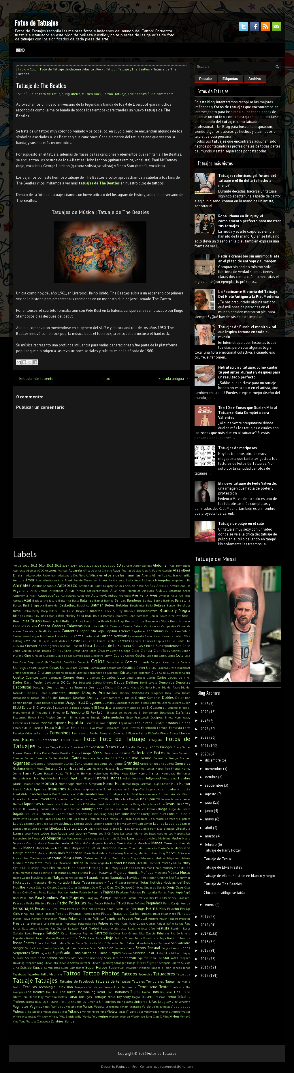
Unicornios (107, 1001)
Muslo (185, 872)
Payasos (19, 903)
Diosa (176, 693)
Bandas (120, 600)
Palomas (135, 892)
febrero (211, 844)
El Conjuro (86, 708)
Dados (18, 682)
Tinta (155, 992)
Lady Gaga (41, 824)
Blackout (129, 611)
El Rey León (95, 712)
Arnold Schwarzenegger (92, 591)
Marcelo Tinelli (127, 848)
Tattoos (129, 974)
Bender (171, 605)
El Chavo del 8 (43, 707)
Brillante (68, 621)
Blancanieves (147, 611)
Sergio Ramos (170, 948)
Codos (171, 656)
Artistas (161, 590)
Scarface (83, 948)
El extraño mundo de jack (129, 708)
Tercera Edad (111, 987)
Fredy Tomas (182, 747)
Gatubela (89, 758)
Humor (184, 783)
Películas (77, 903)
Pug (94, 923)
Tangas (177, 968)
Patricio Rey (146, 898)
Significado (61, 952)
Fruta (55, 753)
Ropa (163, 938)
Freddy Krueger (160, 747)
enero (209, 904)
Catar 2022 (182, 636)
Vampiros (58, 1006)
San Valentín (181, 943)
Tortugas (85, 996)
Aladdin (167, 570)
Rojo (109, 938)
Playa (26, 919)
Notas (144, 882)
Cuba (162, 673)
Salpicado (90, 943)
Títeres (17, 997)
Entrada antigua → (174, 378)
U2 (84, 1002)
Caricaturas (155, 631)
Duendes (108, 703)
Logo (54, 833)
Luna (131, 838)
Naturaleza (118, 877)
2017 (65, 565)
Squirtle (143, 958)
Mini (52, 867)
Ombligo (138, 887)
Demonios (166, 682)
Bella (149, 605)
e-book (145, 703)
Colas (23, 662)
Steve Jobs (51, 963)
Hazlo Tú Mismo (67, 773)
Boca (80, 615)
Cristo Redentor (140, 673)
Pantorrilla (149, 892)
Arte (113, 590)
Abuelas (31, 570)
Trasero (147, 996)
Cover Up (143, 667)
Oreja (170, 887)
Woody (135, 1016)
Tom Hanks (29, 997)
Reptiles (88, 933)
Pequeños (154, 903)
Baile (75, 600)
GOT (111, 764)
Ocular (73, 887)
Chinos (57, 650)
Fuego (86, 753)
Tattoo (111, 69)
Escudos (34, 723)
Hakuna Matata (103, 768)
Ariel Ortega (39, 591)
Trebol (171, 996)
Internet (33, 799)
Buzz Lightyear (180, 621)
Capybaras (138, 631)
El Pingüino (56, 712)
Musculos (161, 873)
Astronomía (20, 596)
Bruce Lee (82, 621)
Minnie (73, 867)
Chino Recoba (42, 651)
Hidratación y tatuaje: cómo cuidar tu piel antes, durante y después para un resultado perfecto (249, 372)
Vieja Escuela (33, 1011)
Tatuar (170, 981)
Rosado (172, 938)
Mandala (143, 843)
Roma (138, 938)
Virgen (131, 1011)
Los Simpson (51, 838)
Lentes (148, 824)
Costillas (128, 667)
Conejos (185, 662)
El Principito (75, 712)
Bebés (110, 605)
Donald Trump (32, 703)
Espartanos (126, 723)
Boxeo (163, 616)
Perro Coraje (171, 903)
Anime (37, 585)
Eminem (62, 717)
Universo (141, 1001)
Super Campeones (72, 968)
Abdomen (161, 565)
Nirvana (120, 882)
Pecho (62, 903)
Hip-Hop (76, 778)
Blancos (19, 615)
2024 (97, 565)
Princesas (56, 923)
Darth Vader (33, 682)
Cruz (154, 672)
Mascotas (54, 858)
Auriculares (68, 596)
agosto (210, 794)
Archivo (254, 79)
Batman (97, 605)
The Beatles (140, 69)
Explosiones (112, 728)
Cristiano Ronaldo (63, 673)
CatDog (17, 641)
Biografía (82, 611)
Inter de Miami (179, 794)
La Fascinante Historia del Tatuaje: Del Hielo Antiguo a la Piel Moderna (248, 294)
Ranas (179, 923)
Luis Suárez (118, 838)
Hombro (49, 783)
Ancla (129, 580)
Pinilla (39, 914)
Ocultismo (84, 887)
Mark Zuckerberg (111, 853)
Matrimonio (91, 858)
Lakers (53, 824)
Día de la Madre (128, 687)
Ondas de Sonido (154, 887)
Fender (94, 733)
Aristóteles (56, 591)
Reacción (73, 928)
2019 (73, 565)
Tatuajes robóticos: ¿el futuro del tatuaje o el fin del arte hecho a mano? (247, 180)
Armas (70, 590)
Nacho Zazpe (21, 878)
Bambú (109, 600)
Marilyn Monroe (25, 853)
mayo (209, 819)
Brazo (36, 621)
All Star (173, 575)
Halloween (124, 768)
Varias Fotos (74, 1007)
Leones (158, 823)
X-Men (174, 1016)
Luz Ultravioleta (146, 838)
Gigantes (21, 763)
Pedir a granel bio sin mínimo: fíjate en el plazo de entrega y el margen (248, 259)
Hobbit (126, 778)
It (99, 799)
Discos (35, 698)
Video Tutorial (161, 1007)
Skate (159, 953)
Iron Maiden (76, 799)
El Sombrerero (148, 712)
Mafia (86, 843)
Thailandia (177, 987)
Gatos (76, 757)
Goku (78, 763)
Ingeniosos (154, 789)
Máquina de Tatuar (85, 848)
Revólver (114, 933)
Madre (176, 838)
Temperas (81, 987)
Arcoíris (174, 586)
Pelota (99, 903)
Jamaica (176, 799)
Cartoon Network (113, 636)
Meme (186, 858)
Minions (61, 868)
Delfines (132, 682)
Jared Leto (61, 804)
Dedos (119, 682)
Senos (141, 947)
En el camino (79, 717)
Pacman (63, 892)
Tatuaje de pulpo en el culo (241, 523)
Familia (162, 728)
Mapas (49, 848)
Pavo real (184, 898)
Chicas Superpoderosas (162, 645)
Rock (99, 69)
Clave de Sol (64, 656)
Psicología (84, 923)
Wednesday (29, 1016)
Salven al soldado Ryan (142, 943)
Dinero (124, 693)
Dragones (94, 702)
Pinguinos (27, 914)
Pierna (152, 908)
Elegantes (19, 717)
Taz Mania (183, 981)
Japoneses (32, 803)
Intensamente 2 (150, 794)
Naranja (93, 877)
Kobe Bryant (130, 813)
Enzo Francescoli (137, 717)
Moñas (35, 873)
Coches (129, 656)
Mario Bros (56, 853)
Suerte (175, 963)
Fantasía (175, 727)
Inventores (47, 799)
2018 (204, 925)
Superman (116, 967)
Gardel (53, 758)
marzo (210, 836)
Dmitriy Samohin (147, 697)
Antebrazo (67, 585)
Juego (162, 809)
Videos (18, 1011)
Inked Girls (20, 794)
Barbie (157, 600)
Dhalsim (110, 687)
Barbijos (168, 600)
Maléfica (109, 843)
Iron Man (90, 799)
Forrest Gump (71, 740)
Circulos (37, 656)
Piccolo (119, 909)
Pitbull (155, 914)
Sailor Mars (58, 943)
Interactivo (20, 799)
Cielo (135, 650)
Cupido (151, 677)
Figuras (133, 733)
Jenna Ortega (133, 804)
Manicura (171, 843)
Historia (99, 778)
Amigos (18, 580)
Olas (110, 887)
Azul (27, 600)
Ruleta (39, 943)
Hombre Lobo (31, 784)
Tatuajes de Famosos (113, 981)
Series (185, 948)
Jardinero (48, 804)
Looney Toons (87, 833)
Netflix (174, 877)
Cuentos (32, 677)
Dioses (186, 693)
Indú (126, 789)
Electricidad (166, 712)
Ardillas (185, 586)
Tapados (33, 974)
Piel (127, 909)
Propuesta (70, 923)
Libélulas (56, 828)
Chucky (103, 650)
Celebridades (59, 641)
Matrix (105, 858)
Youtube (31, 1021)
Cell (84, 641)
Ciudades (48, 656)
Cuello (18, 677)
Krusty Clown (150, 814)
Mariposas (74, 852)
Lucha (87, 838)
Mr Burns (59, 873)
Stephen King (35, 963)
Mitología (96, 867)
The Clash (52, 992)
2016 (57, 565)
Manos (28, 848)
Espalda (75, 722)
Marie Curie (165, 848)
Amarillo (184, 575)
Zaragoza (43, 1021)
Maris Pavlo (91, 853)
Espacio (46, 723)
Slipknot (18, 958)
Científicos (162, 650)
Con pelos (171, 662)
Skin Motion (172, 953)
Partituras (119, 898)
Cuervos (95, 677)
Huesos (126, 784)
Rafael (161, 923)
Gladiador (56, 764)
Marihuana (182, 848)
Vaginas (36, 1006)
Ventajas (135, 1007)
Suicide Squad (31, 967)
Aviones (164, 596)
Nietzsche (40, 882)
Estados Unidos (178, 723)
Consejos (20, 667)
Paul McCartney (165, 898)
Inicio (20, 50)
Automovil (99, 595)
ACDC (40, 570)
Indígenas (88, 789)
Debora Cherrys (103, 682)
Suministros (52, 968)
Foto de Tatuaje (52, 69)
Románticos (150, 938)
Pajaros (109, 892)
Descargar (39, 687)
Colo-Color (70, 662)
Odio (95, 887)
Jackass (165, 799)
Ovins (26, 892)
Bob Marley (66, 615)
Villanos (74, 1011)
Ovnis (34, 892)
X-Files (164, 1016)
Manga (156, 843)
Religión (52, 933)
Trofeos (19, 1001)
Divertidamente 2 (111, 698)
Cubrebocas (174, 673)
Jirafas (17, 809)
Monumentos (21, 873)
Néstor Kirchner (157, 878)
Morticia (46, 873)
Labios (18, 823)
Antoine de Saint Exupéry (96, 586)
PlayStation (49, 919)
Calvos (103, 626)
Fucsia (76, 753)
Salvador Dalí (116, 943)
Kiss (117, 814)
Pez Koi (87, 908)
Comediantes (115, 662)
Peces (51, 903)
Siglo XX (45, 953)
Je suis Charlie (114, 804)
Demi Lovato (148, 682)
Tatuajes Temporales (148, 981)
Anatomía (105, 580)
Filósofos (153, 733)
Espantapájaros (95, 723)
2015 (49, 565)
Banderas (134, 600)
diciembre (213, 760)
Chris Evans (72, 651)
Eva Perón (96, 728)
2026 (105, 565)
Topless (62, 997)
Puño (132, 923)
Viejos (63, 1011)
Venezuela (112, 1007)
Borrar (154, 616)
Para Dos (26, 897)
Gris (161, 764)
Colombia (84, 662)
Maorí (39, 848)
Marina (42, 853)
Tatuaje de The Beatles (41, 85)
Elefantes (183, 712)
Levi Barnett (40, 828)
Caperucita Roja (92, 631)
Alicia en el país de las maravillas (115, 575)
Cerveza (136, 641)
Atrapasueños (48, 595)
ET (86, 728)
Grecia (144, 764)
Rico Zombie (147, 933)
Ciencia (146, 650)
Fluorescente (48, 740)
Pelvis (121, 903)
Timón (146, 992)
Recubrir (176, 928)
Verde (146, 1006)
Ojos (102, 887)
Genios (146, 758)
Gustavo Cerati (56, 768)
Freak (121, 747)
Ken (71, 814)
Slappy (186, 953)
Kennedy (81, 814)
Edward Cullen (180, 703)
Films (143, 733)
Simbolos (89, 953)
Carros (68, 636)
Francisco (77, 747)
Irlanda (62, 799)
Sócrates (30, 958)
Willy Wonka (83, 1016)
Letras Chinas (22, 828)
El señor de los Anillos (121, 712)
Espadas (60, 723)
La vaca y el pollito (177, 819)
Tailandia (157, 968)
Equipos (156, 717)
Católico (30, 641)
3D (118, 565)
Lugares (97, 838)
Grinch (154, 764)
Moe (149, 868)
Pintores (62, 913)
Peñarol (140, 903)
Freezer (18, 753)
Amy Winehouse (46, 580)
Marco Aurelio (147, 848)
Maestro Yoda (58, 843)
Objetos (52, 887)
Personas (42, 908)
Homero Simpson (89, 783)
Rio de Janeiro (180, 933)
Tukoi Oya (41, 1002)
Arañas (150, 585)
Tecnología (47, 987)
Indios (117, 789)
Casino (149, 636)
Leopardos (173, 823)
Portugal (140, 918)
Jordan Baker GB (116, 809)
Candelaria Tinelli (35, 631)
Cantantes (70, 630)
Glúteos (69, 764)
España (112, 723)
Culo (121, 677)
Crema (17, 673)
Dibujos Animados (99, 692)
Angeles (164, 580)
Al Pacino (155, 570)
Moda (130, 867)
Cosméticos (114, 668)
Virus (140, 1011)
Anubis (119, 586)
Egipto (27, 707)
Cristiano (44, 672)
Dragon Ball (75, 702)
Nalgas (58, 877)
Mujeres (120, 872)
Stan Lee (156, 958)
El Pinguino (39, 712)
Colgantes (34, 662)
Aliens (146, 575)
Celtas (91, 641)
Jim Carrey (183, 804)
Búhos (139, 621)
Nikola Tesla (80, 882)
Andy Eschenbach (145, 580)
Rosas (17, 942)
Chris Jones (89, 651)
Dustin (135, 703)
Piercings (138, 908)
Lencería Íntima (115, 824)
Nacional (37, 877)
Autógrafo (83, 596)
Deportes (183, 682)
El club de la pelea (67, 708)
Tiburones (121, 992)
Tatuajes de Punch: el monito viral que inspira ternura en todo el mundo (247, 331)
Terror (143, 986)
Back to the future (44, 600)
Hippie (88, 778)
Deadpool (85, 682)
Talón (167, 968)
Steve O (64, 963)
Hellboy (114, 773)
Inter (165, 794)
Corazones (69, 667)
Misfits (83, 868)
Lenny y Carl (135, 824)
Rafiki (170, 923)
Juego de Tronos (179, 809)
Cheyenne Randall (70, 646)
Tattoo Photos (101, 973)
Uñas (153, 1001)
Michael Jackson (122, 863)
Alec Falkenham (46, 575)
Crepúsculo (29, 673)
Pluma (63, 918)
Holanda (137, 778)
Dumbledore (122, 703)
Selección (105, 948)
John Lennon (71, 809)
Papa (171, 892)
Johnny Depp (92, 809)
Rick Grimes (130, 933)
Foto (90, 739)
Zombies (57, 1021)
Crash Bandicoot (179, 668)
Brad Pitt (174, 616)
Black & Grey (113, 611)
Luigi (106, 838)
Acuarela (75, 570)
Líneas (135, 828)
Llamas (18, 833)
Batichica (83, 605)
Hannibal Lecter (143, 768)
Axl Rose (185, 596)
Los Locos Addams (155, 833)
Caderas (58, 626)
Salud (102, 943)
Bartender (52, 605)
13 (20, 565)
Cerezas (124, 641)
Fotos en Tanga (47, 747)
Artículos (148, 591)
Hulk (174, 783)
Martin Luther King (151, 853)
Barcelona (182, 600)
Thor (109, 992)
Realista (163, 928)
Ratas (16, 928)
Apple (140, 586)
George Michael (179, 758)
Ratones (43, 928)
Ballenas (86, 600)
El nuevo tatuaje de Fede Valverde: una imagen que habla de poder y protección (247, 488)
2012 (204, 975)
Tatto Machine (51, 974)
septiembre (214, 785)
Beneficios (183, 605)
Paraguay (92, 898)
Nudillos (19, 887)
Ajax (145, 570)
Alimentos (159, 575)
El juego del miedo (175, 708)
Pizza (172, 914)
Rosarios (185, 938)
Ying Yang (19, 1021)
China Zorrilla (22, 651)
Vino (103, 1011)
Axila (174, 596)
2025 (204, 712)
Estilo (49, 727)
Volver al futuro (170, 1011)
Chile (186, 645)
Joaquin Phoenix (51, 809)
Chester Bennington (40, 645)
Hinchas (52, 778)
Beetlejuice (137, 605)
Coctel (163, 656)
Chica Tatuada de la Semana (107, 645)
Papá (179, 892)
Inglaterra (73, 69)
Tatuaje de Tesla (217, 858)
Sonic (81, 958)
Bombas (108, 616)
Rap (187, 923)
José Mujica (137, 809)
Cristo (124, 672)
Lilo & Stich (111, 828)
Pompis (110, 918)
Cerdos (101, 641)
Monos (168, 867)
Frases (110, 746)
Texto (164, 986)
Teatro (17, 987)
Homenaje (66, 783)
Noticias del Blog (176, 882)
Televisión (65, 987)
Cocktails (152, 656)
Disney (92, 697)
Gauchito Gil (105, 758)
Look (71, 833)
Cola (180, 655)
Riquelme (19, 938)
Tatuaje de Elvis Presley (223, 867)
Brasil (186, 615)
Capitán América (118, 631)
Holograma (169, 778)
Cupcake (140, 677)
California (90, 626)
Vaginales (21, 1006)
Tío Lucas (166, 992)
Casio (157, 636)
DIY (127, 698)
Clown (108, 656)
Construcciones (38, 668)
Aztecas (18, 600)
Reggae (39, 933)
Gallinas (172, 753)
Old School (123, 887)
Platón (17, 919)
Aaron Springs (142, 565)
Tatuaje (123, 69)
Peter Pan (73, 909)
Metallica (51, 863)
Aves (154, 595)
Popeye (127, 918)
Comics (131, 662)
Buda (113, 621)
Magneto (97, 843)
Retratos (101, 933)
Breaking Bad (52, 621)
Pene (130, 903)
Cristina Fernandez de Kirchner (97, 673)
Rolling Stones (124, 938)
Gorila (104, 764)
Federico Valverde (24, 733)
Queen (141, 923)
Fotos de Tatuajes (36, 22)
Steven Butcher (80, 963)
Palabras (122, 892)
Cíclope (125, 651)
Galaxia (124, 753)
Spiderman (128, 958)
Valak (46, 1007)
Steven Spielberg (102, 963)
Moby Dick (118, 868)
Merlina (18, 863)
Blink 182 (32, 616)
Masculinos (72, 857)
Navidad (133, 877)
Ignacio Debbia (23, 789)
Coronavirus (98, 668)
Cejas (46, 641)
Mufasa (83, 873)
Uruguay (164, 1001)
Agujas (136, 570)
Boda (88, 616)
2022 (81, 565)
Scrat (93, 948)
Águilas (126, 570)
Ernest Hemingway (177, 717)
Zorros (69, 1021)
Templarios (95, 987)
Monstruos (182, 867)
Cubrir (186, 673)
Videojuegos (180, 1006)
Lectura (79, 824)
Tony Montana (47, 997)
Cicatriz (115, 651)
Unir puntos (125, 1002)
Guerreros (182, 763)
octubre (211, 777)
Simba (76, 953)
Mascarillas (20, 858)
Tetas (153, 987)
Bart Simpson (33, 605)
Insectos (35, 794)
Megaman (173, 858)
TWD (64, 1002)
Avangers (125, 596)
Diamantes (57, 693)
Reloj (64, 933)
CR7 (154, 668)
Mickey (167, 863)
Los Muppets (177, 833)
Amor (29, 580)
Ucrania (93, 1002)
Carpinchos (37, 636)
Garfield (64, 758)
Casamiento (136, 636)
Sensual (153, 947)
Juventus (61, 813)
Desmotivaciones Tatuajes (67, 687)
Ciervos (175, 651)
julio (208, 802)
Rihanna (163, 933)
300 (112, 565)
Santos (47, 948)
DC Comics (69, 682)
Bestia (26, 611)
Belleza (159, 605)
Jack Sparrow (150, 799)
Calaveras (75, 626)
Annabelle (49, 586)
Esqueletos (143, 723)
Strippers (164, 963)
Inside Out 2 (51, 794)
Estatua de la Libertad (28, 728)
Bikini (53, 611)
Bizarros (96, 611)
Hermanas (168, 773)
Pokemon (75, 918)
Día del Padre (171, 687)
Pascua (132, 898)
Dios (168, 693)
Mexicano (65, 863)
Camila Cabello (133, 626)
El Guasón (154, 707)
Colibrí (46, 662)
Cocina (140, 655)
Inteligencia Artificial (124, 794)
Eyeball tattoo (130, 728)
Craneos (163, 668)
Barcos (17, 605)
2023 (89, 565)
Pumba (114, 923)
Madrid (42, 843)
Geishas (132, 758)
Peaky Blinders (36, 903)
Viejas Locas (51, 1011)
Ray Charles (58, 928)
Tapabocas (19, 974)
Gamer (29, 758)
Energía (96, 717)
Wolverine (100, 1016)
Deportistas (22, 687)
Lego (88, 823)
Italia (104, 799)
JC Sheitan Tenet (94, 804)
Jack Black (115, 799)
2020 (204, 754)
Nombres (132, 882)
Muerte (72, 873)
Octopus (63, 887)
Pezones (99, 909)
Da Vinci (185, 677)
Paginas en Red (126, 1067)
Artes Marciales (129, 591)
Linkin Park (148, 828)
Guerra (169, 764)
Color (34, 69)
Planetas (183, 913)
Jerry (146, 804)
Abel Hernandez (180, 565)
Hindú (63, 778)
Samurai (164, 943)
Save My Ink (61, 948)
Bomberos (121, 616)
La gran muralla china (89, 819)
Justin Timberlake (42, 814)
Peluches (109, 903)
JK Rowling (30, 809)
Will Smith (66, 1016)
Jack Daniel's (131, 799)
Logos (62, 833)
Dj (132, 698)
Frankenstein (94, 747)
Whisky (53, 1016)
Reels (28, 933)
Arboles (162, 585)
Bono (132, 616)
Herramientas (22, 778)
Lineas (125, 828)
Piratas (106, 913)
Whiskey (42, 1016)
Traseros (159, 997)
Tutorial (54, 1002)
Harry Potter (32, 773)
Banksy (147, 600)
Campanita (168, 626)
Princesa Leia (40, 923)
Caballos (19, 626)
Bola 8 (97, 616)
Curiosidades (167, 677)
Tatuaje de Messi (216, 559)
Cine (27, 655)
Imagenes (57, 789)
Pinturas (75, 913)
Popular (205, 79)
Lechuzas (66, 823)
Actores (51, 570)
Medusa (160, 858)
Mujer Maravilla (100, 872)
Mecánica (147, 858)
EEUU (17, 707)
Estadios (159, 723)
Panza (162, 892)
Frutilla (65, 753)
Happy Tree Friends (167, 768)
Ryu (47, 943)
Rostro (29, 942)
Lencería (98, 824)
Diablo (43, 693)
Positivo (153, 919)
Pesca (62, 909)
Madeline (164, 838)
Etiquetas (230, 79)
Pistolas (145, 914)
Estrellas (62, 727)
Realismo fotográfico (141, 928)
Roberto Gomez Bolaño (50, 938)
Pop (118, 919)
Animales (22, 585)
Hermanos (183, 773)
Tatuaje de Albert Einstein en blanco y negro (239, 875)
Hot (118, 783)
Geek (120, 758)
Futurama (111, 753)
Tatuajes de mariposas (237, 447)
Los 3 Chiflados (109, 833)
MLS (107, 868)
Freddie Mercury (136, 747)
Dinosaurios (140, 693)
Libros (83, 828)
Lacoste (29, 824)
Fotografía (156, 740)
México (77, 863)
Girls (47, 764)
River (30, 938)
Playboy (36, 919)
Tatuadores (164, 974)
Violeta (112, 1011)
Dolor (179, 697)
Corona (84, 667)
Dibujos (74, 693)
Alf (87, 575)
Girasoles (37, 764)
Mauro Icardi (120, 858)
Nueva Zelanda (36, 887)
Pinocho (49, 914)
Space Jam (111, 958)
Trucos (30, 1002)
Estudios (77, 727)
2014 (42, 565)
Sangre (18, 948)
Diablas (32, 693)
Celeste (74, 641)
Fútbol (98, 753)
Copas (54, 667)
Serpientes (21, 953)
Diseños (79, 697)
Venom (124, 1007)
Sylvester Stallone (138, 968)
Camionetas (152, 626)
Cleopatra (97, 656)
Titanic (185, 992)
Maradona (108, 848)
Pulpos (103, 923)
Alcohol (30, 575)
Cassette (168, 636)
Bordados (142, 616)
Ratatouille (29, 928)
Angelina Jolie (181, 580)
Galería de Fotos (148, 752)
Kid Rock (93, 814)
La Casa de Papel (39, 819)
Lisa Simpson (165, 828)
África (87, 570)
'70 (15, 565)
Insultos (103, 794)
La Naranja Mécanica (133, 819)
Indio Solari (103, 789)
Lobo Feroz (32, 833)
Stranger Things (124, 963)
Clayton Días (81, 656)
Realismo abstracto (114, 928)
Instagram (68, 794)
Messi (29, 863)
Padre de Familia (90, 892)
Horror (108, 783)
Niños (108, 882)
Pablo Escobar (48, 892)
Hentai (154, 773)
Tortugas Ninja (104, 996)
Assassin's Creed (179, 591)
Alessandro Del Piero (71, 575)
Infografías (137, 789)
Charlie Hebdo (174, 641)
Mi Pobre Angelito (96, 863)
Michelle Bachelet (148, 863)
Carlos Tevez (21, 636)
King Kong (107, 814)
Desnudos (96, 687)
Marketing (130, 853)
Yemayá (185, 1016)
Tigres (135, 991)
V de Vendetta (181, 1002)
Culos (130, 677)
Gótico (118, 764)
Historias (114, 778)
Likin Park (95, 828)
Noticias (156, 882)
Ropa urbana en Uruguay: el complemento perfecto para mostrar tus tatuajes (249, 221)
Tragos (136, 997)
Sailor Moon (75, 943)
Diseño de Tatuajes (56, 697)
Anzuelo (130, 586)
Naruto (104, 878)
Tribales (183, 996)
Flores (28, 739)
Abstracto (19, 570)
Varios (88, 1006)
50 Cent (127, 565)
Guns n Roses (35, 768)
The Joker (67, 992)
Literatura (183, 828)
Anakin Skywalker (85, 580)
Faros (186, 728)
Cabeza (44, 626)
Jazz (79, 804)
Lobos (45, 833)
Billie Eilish (66, 611)
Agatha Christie (101, 570)
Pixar (164, 914)
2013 (34, 565)
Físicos (174, 733)
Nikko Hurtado (59, 882)
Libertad (70, 828)
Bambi (98, 600)
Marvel (171, 852)
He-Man (86, 773)
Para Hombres (46, 897)
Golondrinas (91, 764)
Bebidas (122, 605)
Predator (184, 919)
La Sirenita (156, 819)
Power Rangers (168, 919)
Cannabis (54, 631)
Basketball (68, 605)
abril (208, 827)
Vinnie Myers (90, 1011)
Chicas (137, 645)
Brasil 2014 (21, 621)
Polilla (87, 919)
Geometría (160, 758)
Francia (64, 747)
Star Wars (170, 958)
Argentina (21, 590)
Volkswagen (151, 1011)
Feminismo (80, 733)
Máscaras (184, 853)
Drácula (59, 703)
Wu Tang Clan (150, 1016)
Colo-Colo (56, 662)
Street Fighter (147, 962)
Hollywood (153, 778)
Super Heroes (96, 967)
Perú (55, 909)
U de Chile (74, 1002)
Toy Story (123, 996)
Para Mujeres (71, 897)
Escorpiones (20, 723)
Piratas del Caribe (125, 913)
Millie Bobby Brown (35, 868)
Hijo (43, 778)
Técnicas (29, 986)
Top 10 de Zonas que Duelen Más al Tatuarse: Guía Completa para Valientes (247, 412)
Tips (177, 992)
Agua (116, 570)
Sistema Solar (143, 953)
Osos (180, 887)
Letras (186, 824)
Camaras (116, 626)
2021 (204, 745)
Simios (102, 953)
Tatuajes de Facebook (77, 981)
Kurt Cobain (169, 813)
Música (88, 69)
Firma (164, 733)
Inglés (185, 789)
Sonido (90, 958)
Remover (75, 933)
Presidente (21, 923)
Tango (186, 968)
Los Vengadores (72, 838)
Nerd (143, 878)
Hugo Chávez (161, 784)
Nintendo (97, 882)
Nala (48, 878)
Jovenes (152, 809)
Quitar (150, 923)
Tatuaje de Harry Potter (222, 850)
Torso (72, 996)
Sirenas (127, 953)
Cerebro (111, 641)
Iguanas (40, 789)
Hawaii (49, 773)
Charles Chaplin (153, 641)
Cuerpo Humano (75, 677)
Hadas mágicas (80, 768)
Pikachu (173, 908)
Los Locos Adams (131, 833)
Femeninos (60, 733)
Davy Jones (51, 682)
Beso (17, 611)
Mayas (135, 858)
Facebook (148, 727)
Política (98, 918)
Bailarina (64, 600)
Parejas (106, 897)
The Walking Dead (90, 992)
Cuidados (108, 677)
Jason (72, 804)
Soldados (70, 958)
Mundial (133, 872)
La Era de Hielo (62, 819)
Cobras (119, 655)
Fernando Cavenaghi (113, 733)
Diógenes (157, 693)
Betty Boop (40, 611)
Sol (61, 958)
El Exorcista (103, 707)
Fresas (28, 753)
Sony (99, 958)
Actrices (62, 570)
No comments (162, 94)
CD (39, 641)
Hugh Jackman (141, 784)
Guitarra (19, 768)
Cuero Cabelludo (50, 677)
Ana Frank (65, 580)
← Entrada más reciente (34, 378)
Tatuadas (145, 974)
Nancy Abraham (75, 878)
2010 (25, 565)
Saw (73, 948)
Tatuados (183, 974)
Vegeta (99, 1006)
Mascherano (38, 858)
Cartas (78, 636)
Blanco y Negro (174, 610)
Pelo (90, 903)
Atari (33, 596)
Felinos (42, 733)
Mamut (131, 843)
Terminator (129, 987)
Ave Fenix (140, 595)
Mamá (121, 843)
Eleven (31, 717)
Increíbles (74, 789)
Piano (109, 909)
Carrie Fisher (54, 636)
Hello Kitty (129, 773)
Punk (124, 923)
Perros (185, 903)
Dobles (168, 697)
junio (209, 810)
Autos (112, 595)
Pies (162, 908)
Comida (144, 662)
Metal (39, 863)
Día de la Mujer (150, 687)
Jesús (170, 803)
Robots (72, 938)
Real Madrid (90, 928)
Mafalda (75, 843)
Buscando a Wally (157, 621)
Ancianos (119, 580)
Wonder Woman (119, 1016)
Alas (176, 570)
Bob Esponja (49, 616)
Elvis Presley (46, 717)
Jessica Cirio (157, 804)
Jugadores (21, 813)
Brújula (94, 621)
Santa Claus (33, 948)
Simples (115, 953)
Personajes (23, 908)
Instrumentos (86, 794)
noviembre (213, 768)
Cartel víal (92, 636)
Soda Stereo (47, 958)
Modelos (140, 868)
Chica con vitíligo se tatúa (224, 892)
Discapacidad (21, 698)
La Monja (111, 819)
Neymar (185, 878)
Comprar (156, 662)
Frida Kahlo (42, 753)
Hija (35, 778)
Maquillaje (63, 848)
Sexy (35, 952)
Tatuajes (46, 980)
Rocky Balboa (96, 938)
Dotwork (47, 703)
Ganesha (41, 758)
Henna (143, 773)
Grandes (131, 763)
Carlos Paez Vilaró (177, 631)
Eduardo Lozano (160, 703)
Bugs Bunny (125, 621)
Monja (157, 868)
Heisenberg (101, 773)
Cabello (32, 626)
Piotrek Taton (91, 914)
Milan (177, 863)
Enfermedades (113, 717)
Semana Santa (124, 948)
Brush (105, 621)
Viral (121, 1011)
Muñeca (147, 872)
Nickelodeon (23, 882)
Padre (73, 892)
